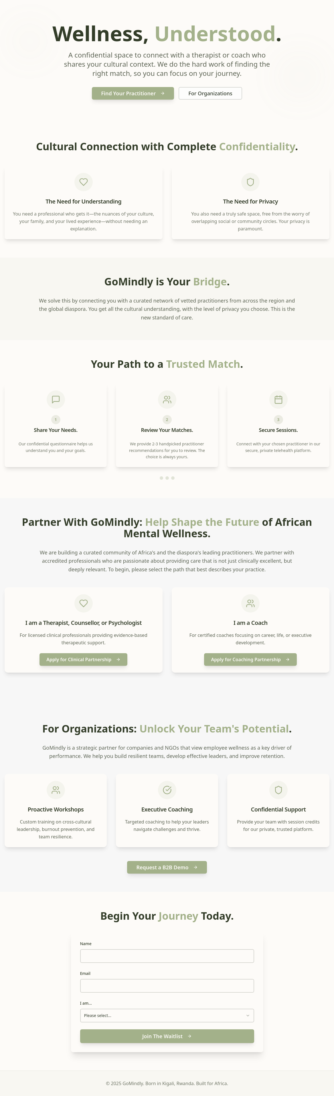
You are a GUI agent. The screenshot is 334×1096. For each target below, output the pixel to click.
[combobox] (167, 1015)
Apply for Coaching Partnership (250, 659)
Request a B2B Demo (166, 867)
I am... (86, 1003)
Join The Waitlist (167, 1036)
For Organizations (210, 93)
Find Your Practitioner (133, 93)
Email (85, 973)
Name (86, 943)
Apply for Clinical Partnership (83, 659)
